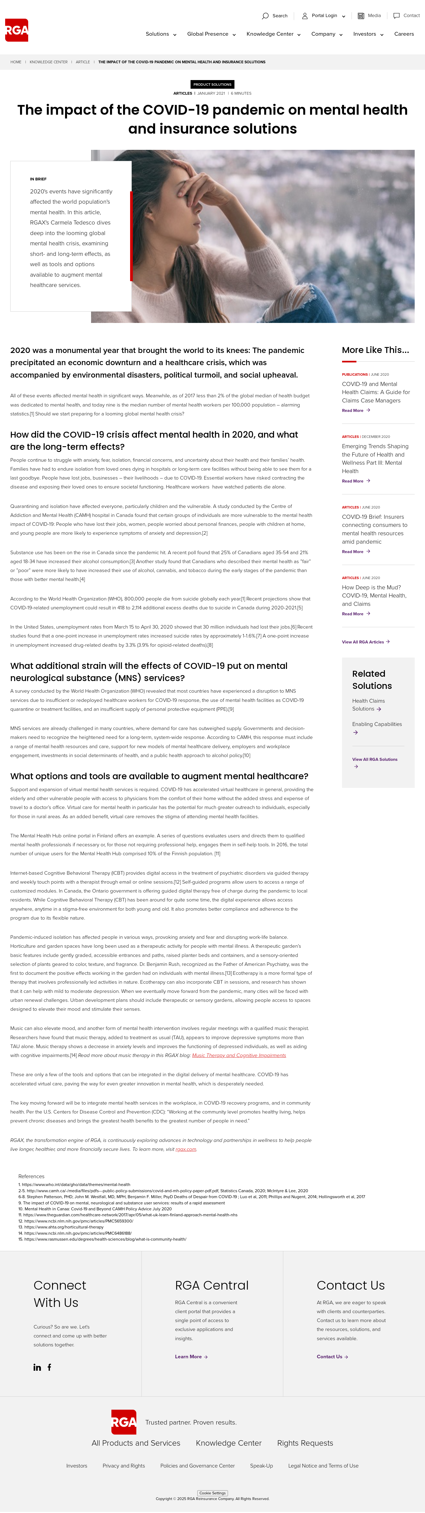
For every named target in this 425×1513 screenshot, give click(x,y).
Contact (412, 16)
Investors (364, 34)
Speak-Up (261, 1467)
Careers (404, 34)
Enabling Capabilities (377, 729)
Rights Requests (305, 1444)
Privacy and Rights (124, 1467)
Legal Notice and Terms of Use (323, 1467)
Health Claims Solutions (368, 706)
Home (16, 63)
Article (83, 63)
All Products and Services (136, 1444)
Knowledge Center (270, 34)
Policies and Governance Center (197, 1467)
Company (323, 34)
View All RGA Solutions (375, 761)
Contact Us (333, 1358)
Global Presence (207, 34)
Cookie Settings (212, 1494)
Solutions (157, 34)
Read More (357, 412)
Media (374, 16)
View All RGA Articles (363, 643)
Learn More (191, 1358)
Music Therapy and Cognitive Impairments (239, 1056)
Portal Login (320, 16)
